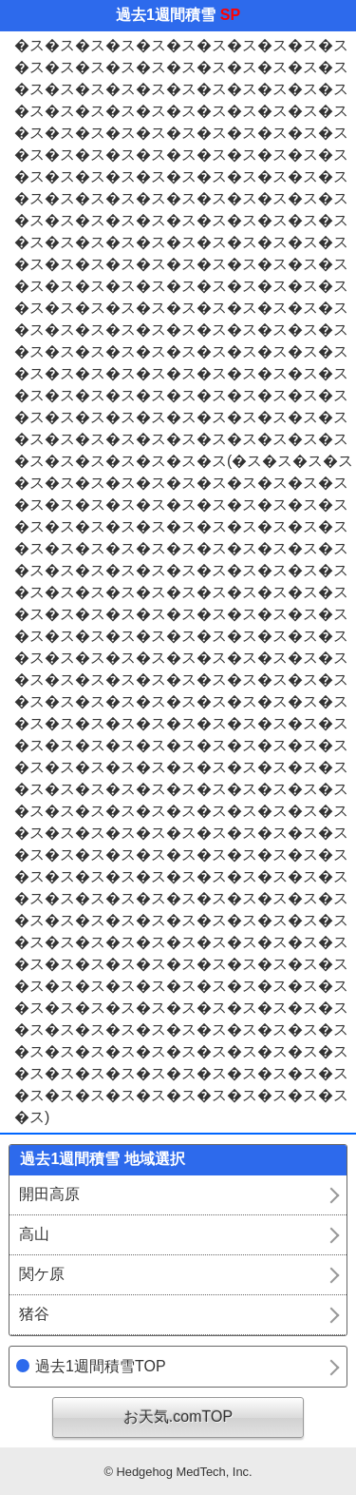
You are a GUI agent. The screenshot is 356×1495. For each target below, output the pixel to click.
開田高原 (49, 1194)
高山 (34, 1234)
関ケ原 (42, 1274)
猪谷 (34, 1314)
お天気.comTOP (178, 1416)
